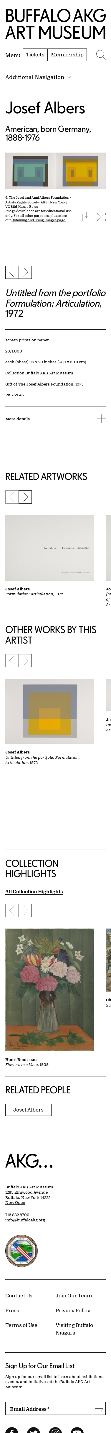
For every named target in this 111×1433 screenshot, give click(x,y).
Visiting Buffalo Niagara (74, 1328)
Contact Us (18, 1295)
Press (12, 1310)
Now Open (15, 1202)
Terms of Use (21, 1325)
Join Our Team (74, 1295)
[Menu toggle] (13, 55)
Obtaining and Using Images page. (38, 220)
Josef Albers (45, 107)
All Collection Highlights (34, 891)
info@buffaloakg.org (25, 1220)
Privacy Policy (73, 1310)
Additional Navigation (38, 77)
